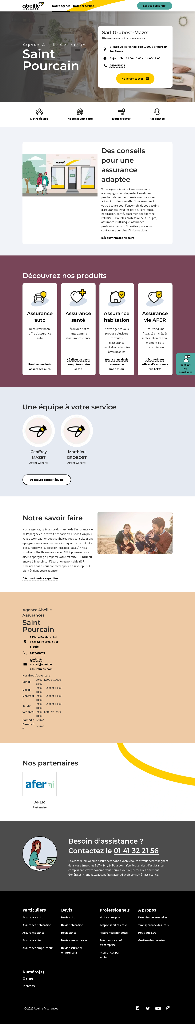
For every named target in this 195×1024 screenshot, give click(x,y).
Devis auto (68, 917)
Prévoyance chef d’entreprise (111, 942)
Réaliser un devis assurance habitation (116, 364)
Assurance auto (32, 917)
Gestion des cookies (151, 940)
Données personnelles (152, 917)
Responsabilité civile (113, 925)
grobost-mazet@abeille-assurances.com (41, 664)
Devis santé (68, 932)
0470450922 (117, 65)
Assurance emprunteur (37, 948)
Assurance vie (31, 940)
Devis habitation (72, 925)
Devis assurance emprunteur (71, 950)
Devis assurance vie (74, 940)
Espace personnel (154, 5)
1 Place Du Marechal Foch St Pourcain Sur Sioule (44, 641)
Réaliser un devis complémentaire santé (78, 364)
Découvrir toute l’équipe (47, 480)
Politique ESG (147, 932)
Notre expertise (83, 6)
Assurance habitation (36, 925)
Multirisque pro (110, 917)
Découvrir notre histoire (117, 238)
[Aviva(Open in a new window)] (33, 6)
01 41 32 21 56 (136, 850)
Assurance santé (33, 932)
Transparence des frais (153, 925)
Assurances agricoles (114, 932)
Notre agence (61, 6)
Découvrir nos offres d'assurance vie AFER (155, 364)
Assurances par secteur (110, 954)
